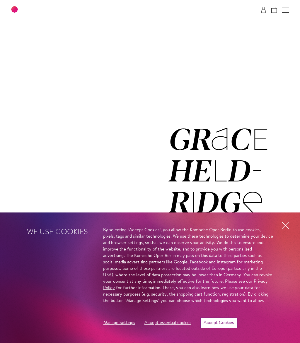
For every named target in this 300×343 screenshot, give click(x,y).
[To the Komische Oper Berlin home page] (47, 10)
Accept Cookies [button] (219, 323)
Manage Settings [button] (119, 323)
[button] (285, 10)
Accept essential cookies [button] (167, 323)
